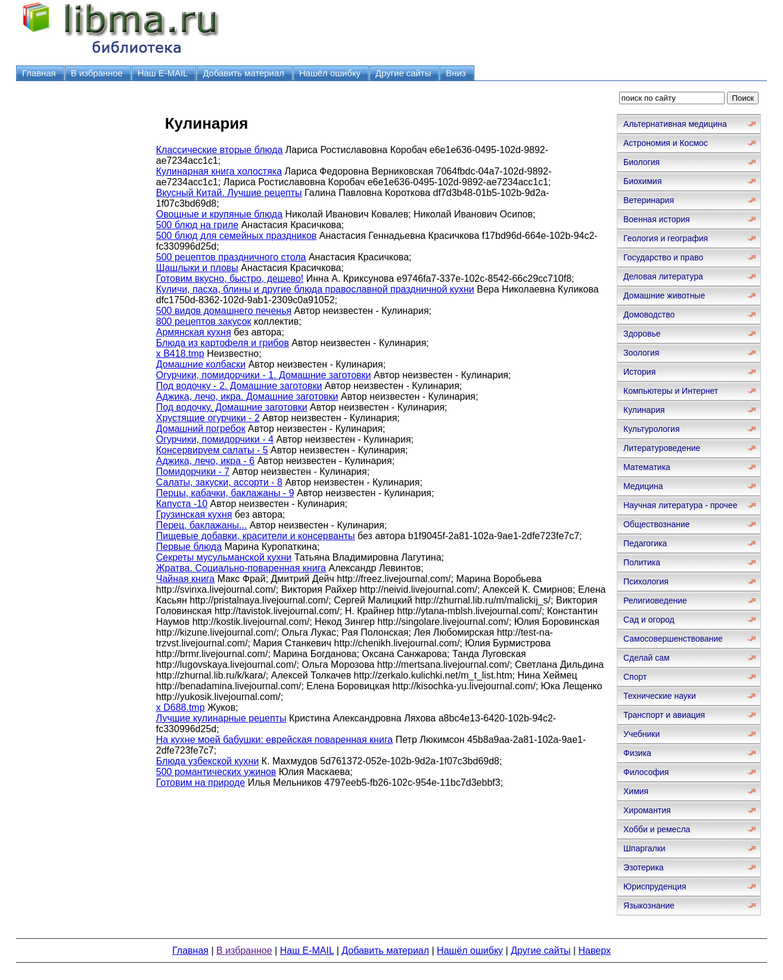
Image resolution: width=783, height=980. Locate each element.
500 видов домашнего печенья (223, 311)
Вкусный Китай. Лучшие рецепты (229, 193)
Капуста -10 (181, 504)
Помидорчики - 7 (192, 471)
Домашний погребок (201, 429)
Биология (641, 162)
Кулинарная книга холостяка (219, 171)
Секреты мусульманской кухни (223, 557)
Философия (646, 772)
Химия (635, 791)
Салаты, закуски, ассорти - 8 (219, 482)
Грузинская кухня (194, 514)
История (639, 372)
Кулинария (644, 410)
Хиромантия (647, 810)
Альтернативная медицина (675, 124)
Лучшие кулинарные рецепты (221, 718)
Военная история (656, 219)
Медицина (643, 486)
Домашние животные (664, 295)
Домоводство (649, 314)
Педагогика (645, 543)
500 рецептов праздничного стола (231, 257)
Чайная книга (185, 579)
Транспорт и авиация (664, 715)
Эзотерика (643, 867)
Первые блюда (189, 547)
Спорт (635, 677)
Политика (641, 562)
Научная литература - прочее (680, 505)
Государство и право (663, 257)
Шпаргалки (644, 848)
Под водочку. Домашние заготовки (231, 407)
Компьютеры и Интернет (670, 391)
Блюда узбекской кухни (207, 761)
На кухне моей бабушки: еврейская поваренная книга (274, 740)
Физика (637, 753)
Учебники (641, 734)
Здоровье (642, 333)
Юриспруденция (654, 886)
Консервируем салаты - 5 (212, 450)
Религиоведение (655, 600)
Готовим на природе (200, 782)
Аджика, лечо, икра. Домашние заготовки (247, 396)
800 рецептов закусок (203, 321)
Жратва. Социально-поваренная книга (241, 568)
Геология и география (665, 238)
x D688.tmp (180, 707)
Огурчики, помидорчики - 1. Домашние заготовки (263, 375)
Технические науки (659, 696)
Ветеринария (648, 200)
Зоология (641, 352)
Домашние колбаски (201, 364)
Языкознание (649, 905)
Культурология (651, 429)
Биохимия (642, 181)
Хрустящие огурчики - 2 (208, 418)
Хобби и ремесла (656, 829)
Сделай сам (646, 657)
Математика (646, 467)
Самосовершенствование (673, 638)
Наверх (595, 950)
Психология (646, 581)
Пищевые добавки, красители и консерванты (255, 536)
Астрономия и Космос (665, 143)
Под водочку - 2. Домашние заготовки (239, 386)
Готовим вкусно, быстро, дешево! (230, 278)
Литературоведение (661, 448)
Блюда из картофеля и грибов (222, 343)
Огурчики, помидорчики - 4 (215, 439)
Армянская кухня (193, 332)
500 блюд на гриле (197, 225)
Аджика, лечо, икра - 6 (205, 461)
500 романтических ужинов (216, 772)
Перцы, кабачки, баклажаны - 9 (225, 493)
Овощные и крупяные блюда (219, 214)
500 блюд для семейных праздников (236, 236)
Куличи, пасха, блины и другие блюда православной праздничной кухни (315, 289)
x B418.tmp (180, 354)
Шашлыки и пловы (197, 268)
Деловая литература (663, 276)
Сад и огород (649, 619)
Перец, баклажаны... (201, 525)
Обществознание (656, 524)
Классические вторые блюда (219, 150)
